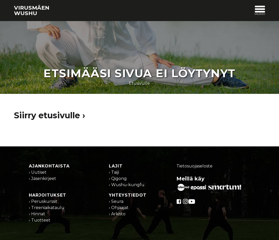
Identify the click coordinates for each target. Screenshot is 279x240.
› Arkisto (117, 213)
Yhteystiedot (128, 195)
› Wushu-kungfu (126, 184)
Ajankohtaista (49, 166)
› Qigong (118, 178)
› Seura (116, 201)
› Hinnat (37, 213)
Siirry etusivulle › (49, 115)
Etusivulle (139, 83)
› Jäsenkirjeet (42, 178)
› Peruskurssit (43, 201)
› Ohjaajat (119, 207)
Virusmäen (31, 10)
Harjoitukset (47, 195)
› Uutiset (37, 172)
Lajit (116, 166)
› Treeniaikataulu (46, 207)
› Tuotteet (39, 220)
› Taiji (114, 172)
